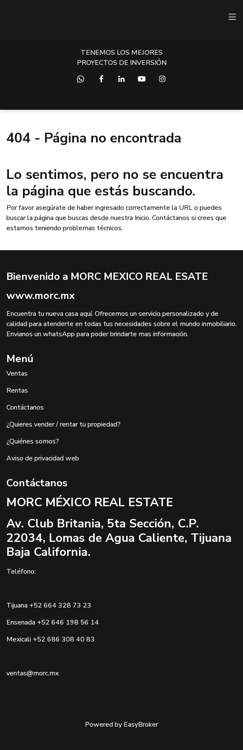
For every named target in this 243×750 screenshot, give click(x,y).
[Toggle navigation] (232, 17)
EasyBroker (141, 724)
